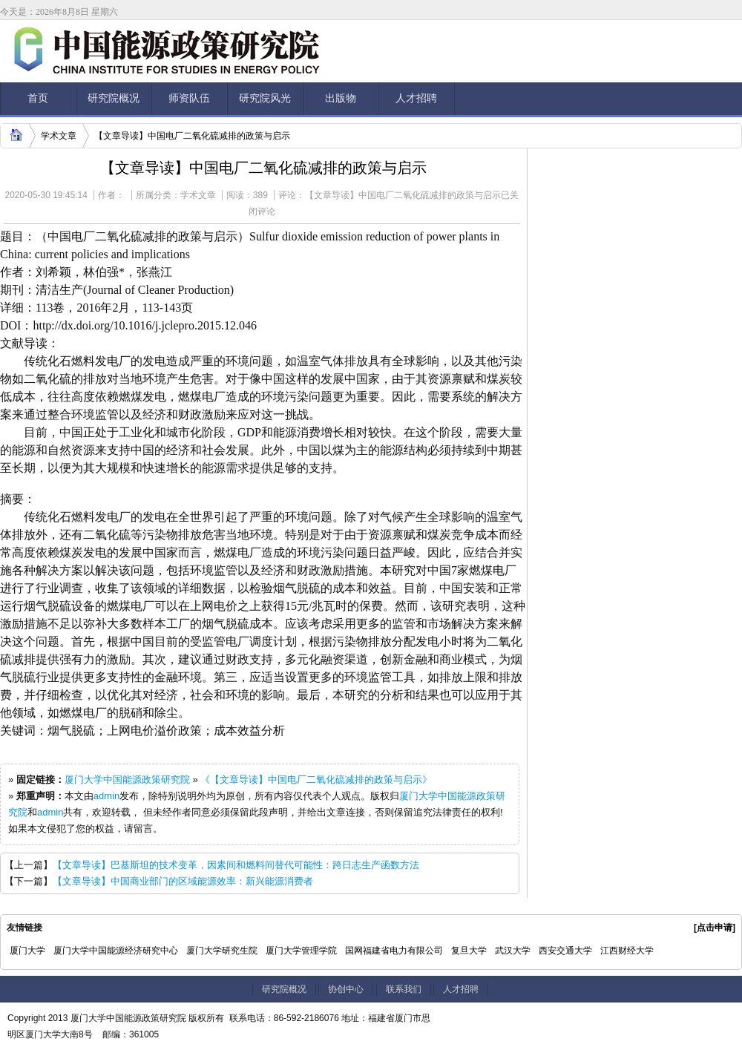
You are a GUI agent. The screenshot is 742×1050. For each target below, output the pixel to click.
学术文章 (58, 136)
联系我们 (403, 989)
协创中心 (346, 989)
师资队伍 (189, 98)
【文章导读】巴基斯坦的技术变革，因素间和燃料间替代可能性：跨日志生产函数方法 (236, 864)
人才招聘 (416, 98)
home (14, 133)
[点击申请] (714, 927)
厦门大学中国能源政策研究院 (127, 779)
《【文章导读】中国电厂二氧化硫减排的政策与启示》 (316, 779)
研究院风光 (265, 98)
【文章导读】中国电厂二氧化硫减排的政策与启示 (192, 136)
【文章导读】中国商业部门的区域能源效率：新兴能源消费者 (183, 881)
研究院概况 (113, 98)
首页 (37, 98)
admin (106, 795)
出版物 (340, 98)
